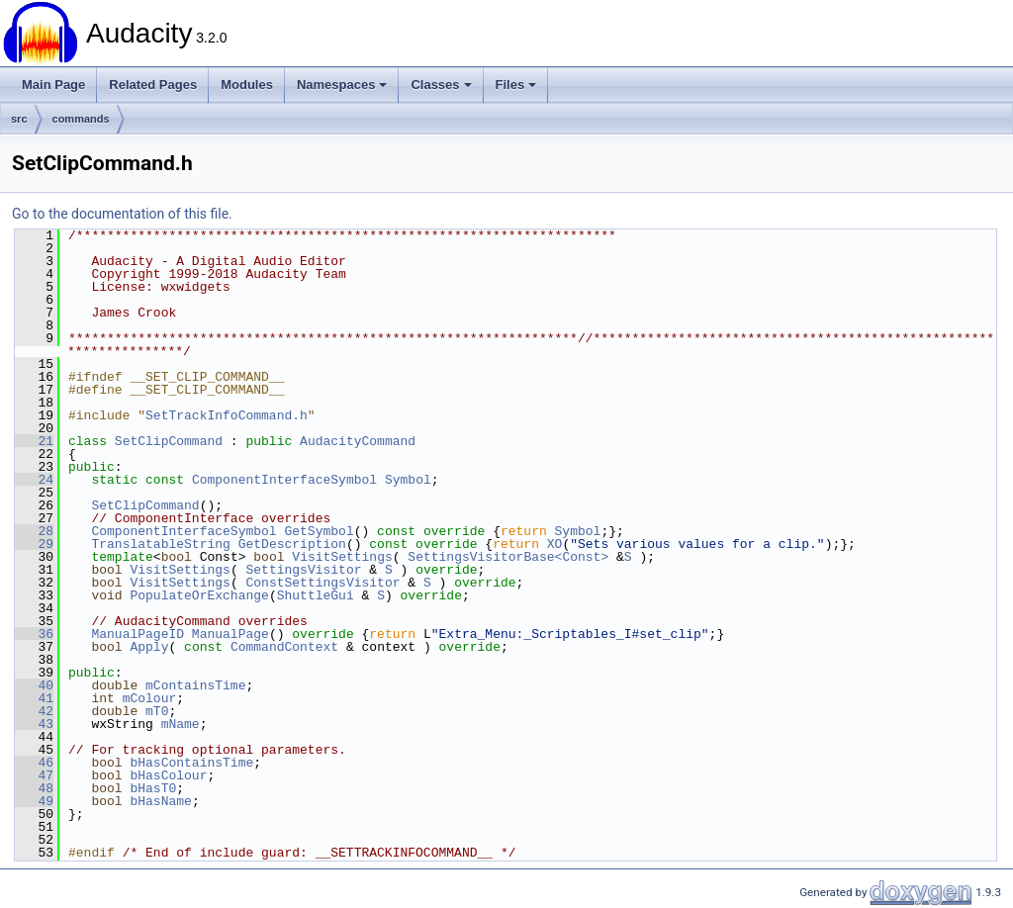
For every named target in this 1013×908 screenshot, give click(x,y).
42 (34, 711)
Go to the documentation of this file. (122, 214)
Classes (441, 84)
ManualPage (230, 634)
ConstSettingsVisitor (322, 582)
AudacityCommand (357, 441)
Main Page (53, 84)
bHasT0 (153, 788)
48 (34, 788)
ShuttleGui (315, 595)
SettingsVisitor (303, 570)
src (19, 119)
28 (34, 531)
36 (34, 634)
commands (81, 119)
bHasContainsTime (191, 763)
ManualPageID (137, 634)
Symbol (408, 480)
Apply (149, 647)
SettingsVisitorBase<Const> (508, 557)
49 (34, 801)
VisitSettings (342, 557)
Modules (247, 84)
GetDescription (292, 544)
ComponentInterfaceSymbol (284, 480)
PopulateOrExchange (199, 595)
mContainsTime (195, 685)
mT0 (156, 711)
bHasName (160, 801)
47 (34, 775)
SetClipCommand (169, 441)
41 (34, 698)
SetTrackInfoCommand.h (226, 415)
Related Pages (153, 84)
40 (34, 685)
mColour (150, 698)
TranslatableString (160, 544)
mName (180, 724)
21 (34, 441)
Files (516, 84)
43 (34, 724)
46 (34, 763)
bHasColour (168, 775)
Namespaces (342, 84)
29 (34, 544)
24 (34, 480)
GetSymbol (318, 531)
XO (555, 544)
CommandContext (284, 647)
